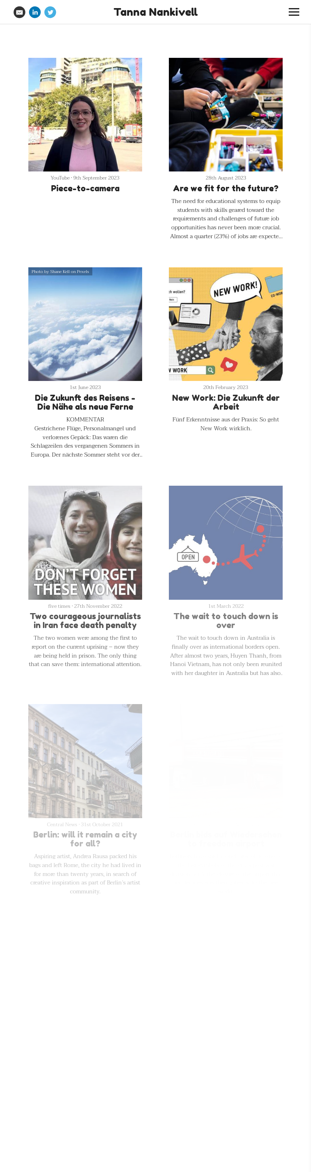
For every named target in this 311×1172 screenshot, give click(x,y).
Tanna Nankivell (155, 12)
